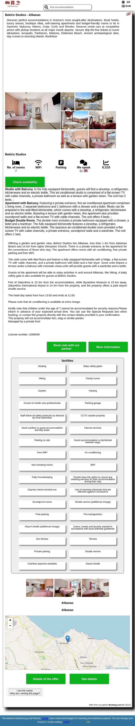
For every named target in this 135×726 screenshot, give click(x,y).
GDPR (66, 722)
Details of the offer (45, 679)
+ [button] (10, 620)
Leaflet (108, 668)
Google (45, 718)
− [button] (10, 626)
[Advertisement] (67, 65)
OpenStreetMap (122, 668)
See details (89, 679)
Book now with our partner (67, 347)
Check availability (25, 182)
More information (108, 347)
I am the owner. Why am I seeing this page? (25, 692)
